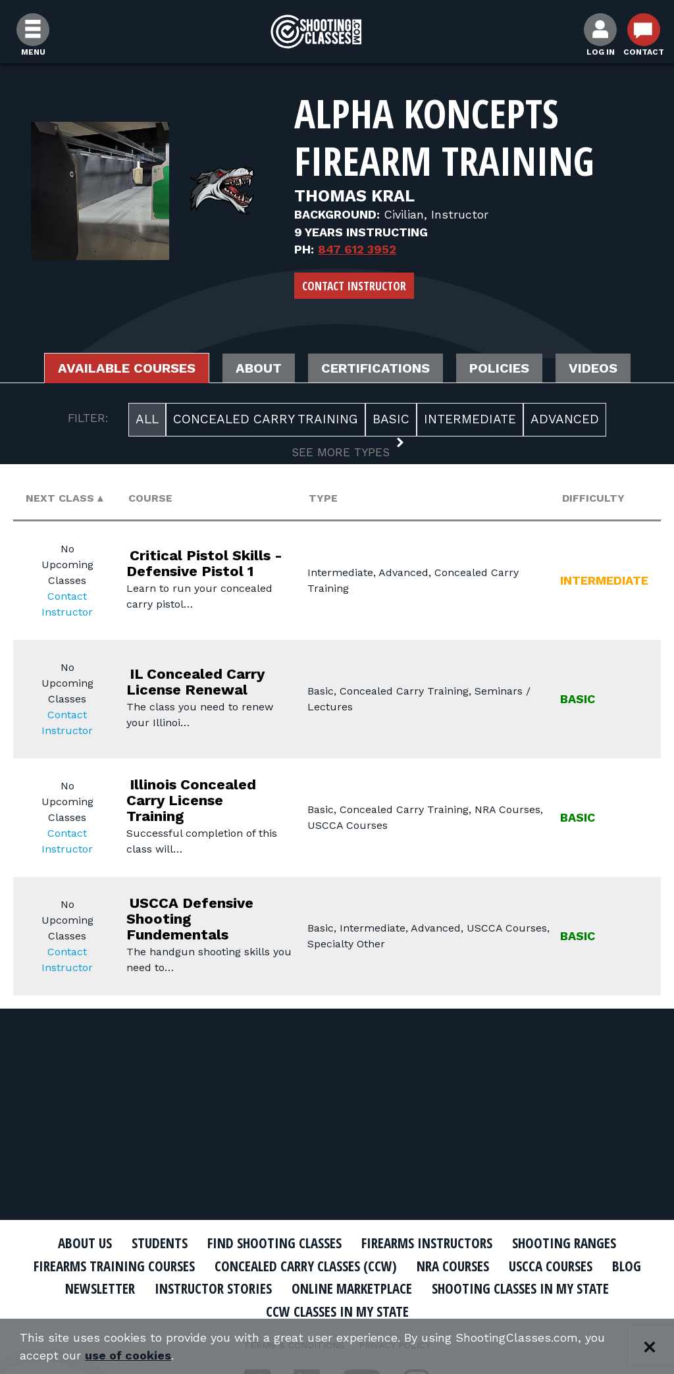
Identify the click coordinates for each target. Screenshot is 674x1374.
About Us (85, 1243)
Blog (626, 1266)
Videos (593, 368)
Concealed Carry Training (265, 419)
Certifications (375, 368)
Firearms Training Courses (114, 1266)
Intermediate (470, 419)
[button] (337, 453)
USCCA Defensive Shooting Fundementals (189, 919)
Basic (391, 419)
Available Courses (126, 368)
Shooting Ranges (564, 1243)
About (259, 368)
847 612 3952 (357, 249)
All (147, 419)
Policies (499, 368)
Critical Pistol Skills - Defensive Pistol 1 (204, 563)
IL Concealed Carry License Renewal (195, 682)
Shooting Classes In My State (520, 1288)
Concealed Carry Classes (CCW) (306, 1266)
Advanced (565, 419)
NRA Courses (453, 1266)
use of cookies (128, 1355)
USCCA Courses (550, 1266)
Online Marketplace (352, 1288)
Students (160, 1243)
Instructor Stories (213, 1288)
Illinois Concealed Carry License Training (191, 800)
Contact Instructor (354, 286)
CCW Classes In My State (337, 1311)
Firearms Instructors (426, 1243)
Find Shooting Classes (274, 1243)
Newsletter (100, 1288)
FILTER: (88, 418)
